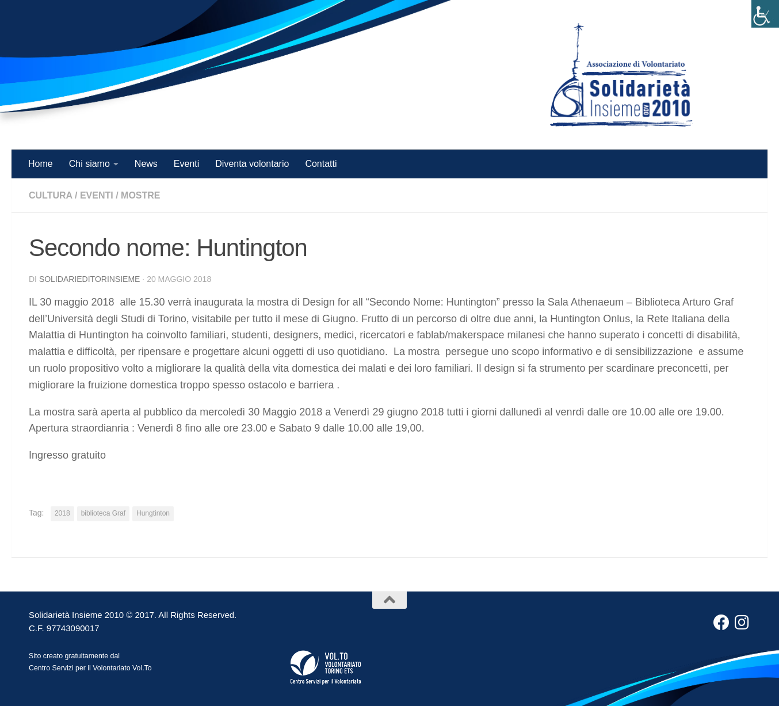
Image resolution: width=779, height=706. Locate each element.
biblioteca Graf (103, 513)
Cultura (50, 195)
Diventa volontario (252, 164)
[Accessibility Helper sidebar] (765, 14)
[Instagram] (742, 623)
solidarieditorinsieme (89, 279)
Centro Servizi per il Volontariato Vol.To (90, 668)
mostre (140, 195)
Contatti (321, 164)
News (146, 164)
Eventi (186, 164)
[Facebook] (721, 623)
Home (40, 164)
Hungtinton (153, 513)
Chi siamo (89, 164)
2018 (62, 513)
